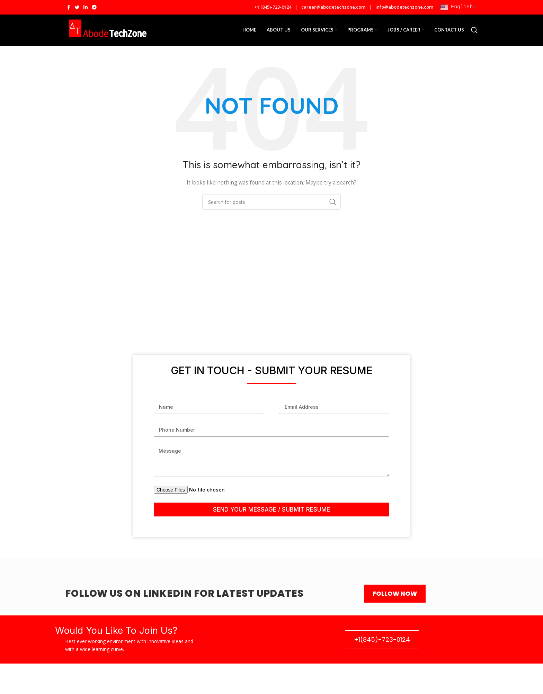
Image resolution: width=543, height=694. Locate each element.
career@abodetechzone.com (333, 7)
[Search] (474, 30)
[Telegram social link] (94, 7)
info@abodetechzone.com (404, 7)
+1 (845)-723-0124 (273, 7)
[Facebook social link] (68, 7)
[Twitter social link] (76, 7)
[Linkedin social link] (85, 7)
